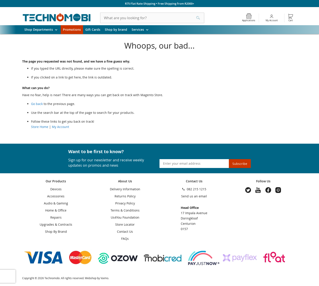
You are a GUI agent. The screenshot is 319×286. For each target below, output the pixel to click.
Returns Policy (125, 196)
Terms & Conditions (125, 210)
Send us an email (194, 196)
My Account (272, 20)
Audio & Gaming (56, 203)
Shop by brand (116, 29)
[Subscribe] (240, 163)
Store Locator (125, 224)
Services (142, 29)
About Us (125, 181)
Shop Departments (42, 29)
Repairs (56, 217)
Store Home (39, 127)
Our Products (56, 181)
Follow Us (263, 181)
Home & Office (55, 210)
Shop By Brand (56, 231)
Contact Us (125, 231)
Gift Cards (92, 29)
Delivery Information (125, 189)
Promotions (72, 29)
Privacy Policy (125, 203)
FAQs (125, 238)
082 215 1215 (196, 189)
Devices (56, 189)
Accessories (55, 196)
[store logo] (56, 17)
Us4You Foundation (125, 217)
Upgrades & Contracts (56, 224)
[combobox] (152, 18)
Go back (37, 104)
